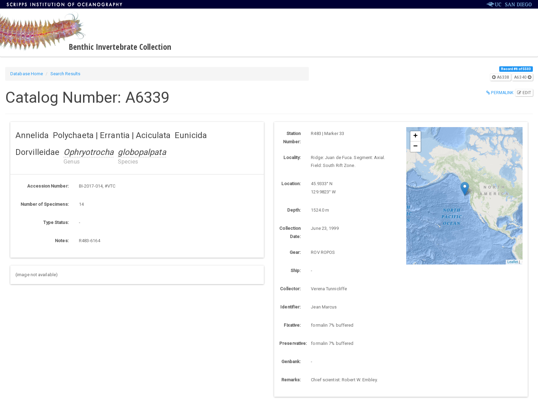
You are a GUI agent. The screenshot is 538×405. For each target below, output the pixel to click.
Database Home (26, 73)
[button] (464, 189)
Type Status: (56, 222)
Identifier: (290, 307)
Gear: (295, 252)
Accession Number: (48, 186)
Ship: (296, 270)
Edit (524, 92)
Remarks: (291, 379)
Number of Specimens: (45, 204)
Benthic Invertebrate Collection (120, 46)
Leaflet (512, 262)
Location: (291, 183)
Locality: (292, 157)
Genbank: (291, 361)
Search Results (65, 73)
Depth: (294, 210)
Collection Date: (290, 232)
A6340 (522, 77)
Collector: (290, 288)
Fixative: (292, 325)
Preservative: (292, 343)
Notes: (62, 240)
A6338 (500, 77)
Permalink (499, 92)
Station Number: (292, 137)
